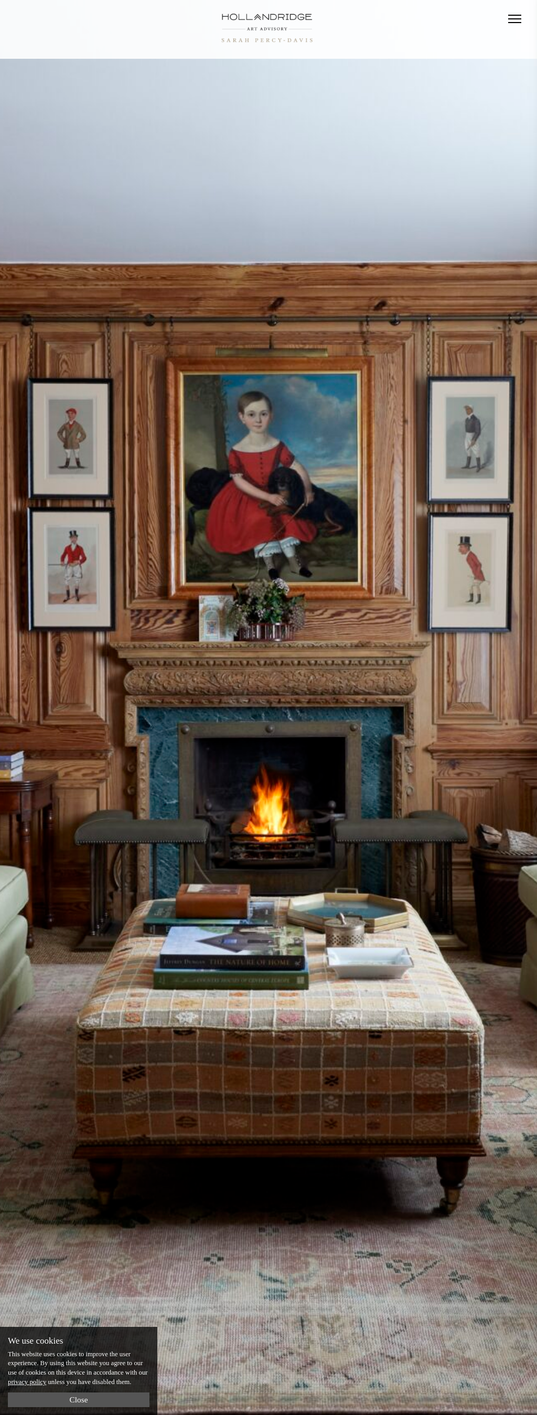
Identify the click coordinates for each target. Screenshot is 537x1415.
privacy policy (27, 1382)
